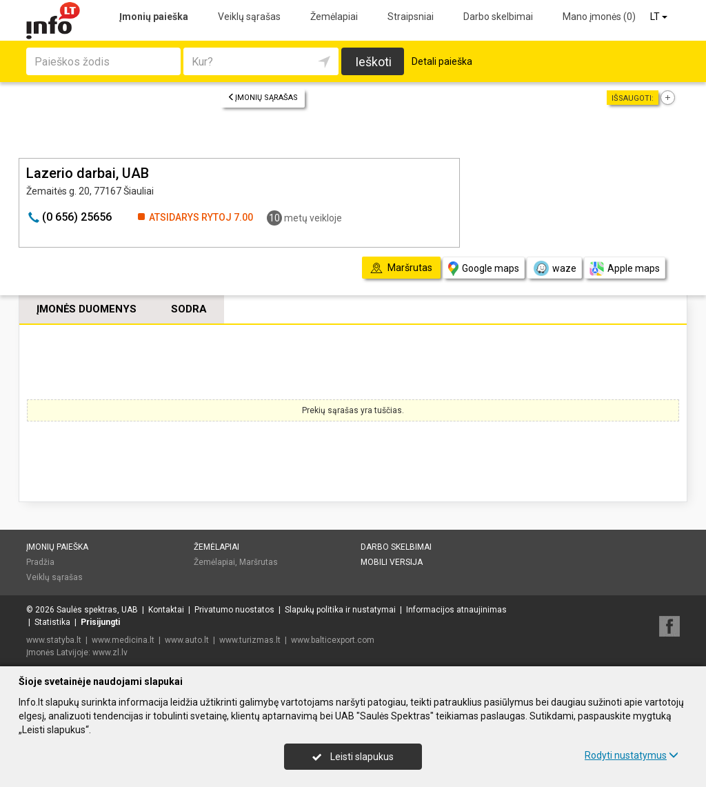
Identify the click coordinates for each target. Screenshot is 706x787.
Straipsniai (410, 16)
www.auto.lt (187, 640)
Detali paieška (442, 61)
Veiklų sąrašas (249, 16)
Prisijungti (100, 622)
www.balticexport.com (332, 640)
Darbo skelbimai (498, 16)
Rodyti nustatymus (631, 755)
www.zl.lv (110, 652)
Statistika (52, 622)
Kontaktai (166, 610)
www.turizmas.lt (250, 640)
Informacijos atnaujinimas (456, 610)
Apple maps (624, 268)
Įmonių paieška (153, 16)
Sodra (189, 309)
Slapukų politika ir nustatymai (340, 610)
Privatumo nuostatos (234, 610)
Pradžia (40, 562)
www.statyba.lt (53, 640)
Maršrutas (258, 562)
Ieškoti (373, 61)
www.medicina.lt (123, 640)
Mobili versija (392, 562)
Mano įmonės (599, 16)
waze (554, 268)
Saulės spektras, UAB (97, 610)
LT (659, 16)
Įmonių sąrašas (263, 97)
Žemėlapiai (334, 16)
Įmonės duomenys (87, 309)
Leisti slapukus (353, 756)
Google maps (483, 268)
